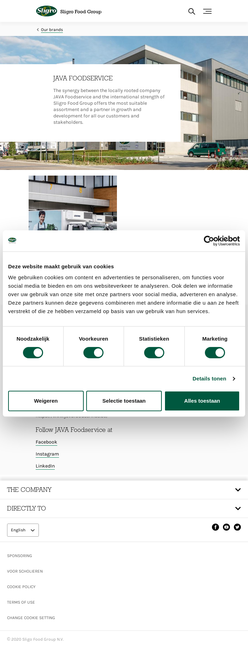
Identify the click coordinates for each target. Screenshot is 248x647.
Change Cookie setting (31, 617)
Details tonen (209, 379)
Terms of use (21, 602)
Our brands (52, 29)
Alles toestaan (202, 401)
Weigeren (46, 401)
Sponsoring (19, 555)
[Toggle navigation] (207, 11)
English (18, 529)
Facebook (46, 442)
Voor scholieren (25, 571)
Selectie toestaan (124, 401)
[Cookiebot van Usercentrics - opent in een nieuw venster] (209, 241)
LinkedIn (45, 466)
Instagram (47, 454)
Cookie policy (21, 586)
